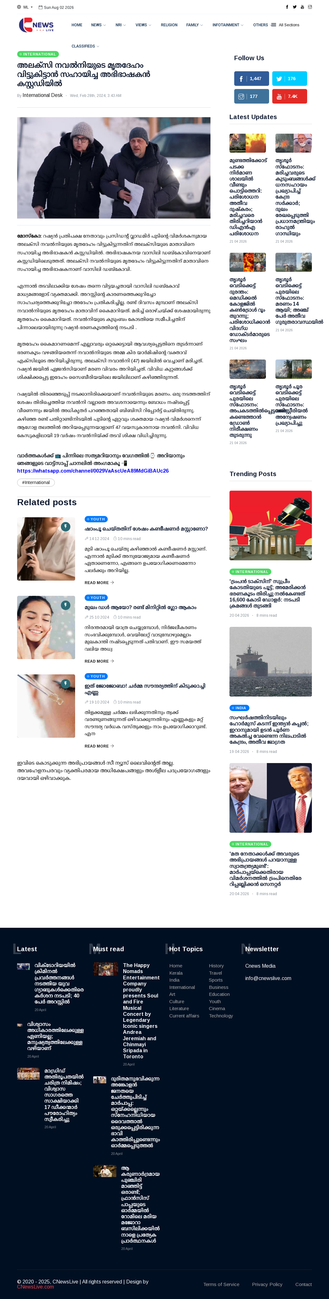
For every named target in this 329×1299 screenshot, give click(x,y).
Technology (221, 1015)
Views (141, 25)
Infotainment (226, 25)
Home (77, 25)
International (182, 987)
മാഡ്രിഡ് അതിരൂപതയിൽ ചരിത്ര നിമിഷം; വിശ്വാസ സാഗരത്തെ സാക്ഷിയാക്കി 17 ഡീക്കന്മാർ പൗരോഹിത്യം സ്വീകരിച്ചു (64, 1095)
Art (172, 994)
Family (192, 25)
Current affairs (184, 1015)
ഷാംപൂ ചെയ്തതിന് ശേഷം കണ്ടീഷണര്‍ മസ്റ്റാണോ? (146, 529)
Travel (215, 973)
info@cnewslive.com (268, 978)
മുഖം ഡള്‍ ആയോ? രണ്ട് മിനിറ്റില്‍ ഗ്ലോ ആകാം (140, 607)
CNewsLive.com (35, 1286)
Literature (179, 1008)
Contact (303, 1284)
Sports (216, 980)
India (174, 980)
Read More (99, 583)
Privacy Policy (267, 1284)
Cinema (217, 1008)
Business (219, 987)
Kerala (176, 973)
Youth (215, 1001)
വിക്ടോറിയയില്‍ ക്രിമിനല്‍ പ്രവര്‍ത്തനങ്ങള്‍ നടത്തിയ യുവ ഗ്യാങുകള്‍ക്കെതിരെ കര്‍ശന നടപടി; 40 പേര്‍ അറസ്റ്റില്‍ (59, 983)
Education (219, 994)
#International (36, 482)
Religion (169, 25)
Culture (176, 1001)
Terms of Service (221, 1284)
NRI (119, 25)
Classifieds (83, 46)
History (216, 965)
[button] (25, 7)
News (96, 25)
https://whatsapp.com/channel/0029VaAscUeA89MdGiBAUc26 (93, 471)
